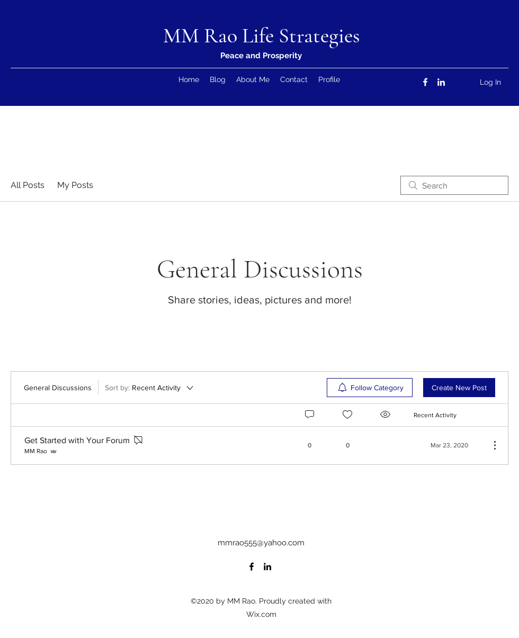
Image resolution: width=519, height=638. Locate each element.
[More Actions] (489, 445)
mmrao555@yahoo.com (261, 542)
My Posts (75, 185)
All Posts (27, 185)
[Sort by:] (150, 387)
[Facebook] (425, 82)
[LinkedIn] (441, 82)
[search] (454, 185)
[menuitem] (370, 387)
